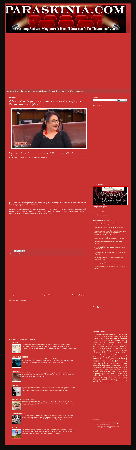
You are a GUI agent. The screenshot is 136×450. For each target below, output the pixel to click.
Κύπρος (102, 351)
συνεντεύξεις (97, 382)
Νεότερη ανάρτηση (15, 295)
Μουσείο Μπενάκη (121, 355)
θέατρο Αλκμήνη (98, 367)
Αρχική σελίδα (12, 91)
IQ (93, 336)
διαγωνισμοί (96, 363)
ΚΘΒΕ (125, 349)
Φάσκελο (15, 385)
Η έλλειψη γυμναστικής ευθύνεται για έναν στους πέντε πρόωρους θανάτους (44, 429)
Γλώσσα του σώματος (100, 340)
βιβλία (117, 361)
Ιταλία (120, 349)
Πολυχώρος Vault (107, 357)
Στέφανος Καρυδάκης (120, 357)
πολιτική (114, 380)
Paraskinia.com (102, 215)
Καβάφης (95, 351)
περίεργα (105, 380)
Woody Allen (98, 336)
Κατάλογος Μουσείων (75, 91)
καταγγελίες (122, 371)
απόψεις (96, 361)
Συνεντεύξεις (25, 91)
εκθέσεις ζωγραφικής (110, 363)
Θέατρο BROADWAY (110, 343)
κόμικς (119, 376)
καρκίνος (114, 371)
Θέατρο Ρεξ (96, 348)
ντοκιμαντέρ (112, 378)
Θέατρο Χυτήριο (105, 349)
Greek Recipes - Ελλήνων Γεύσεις (23, 399)
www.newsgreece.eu (18, 414)
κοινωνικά (110, 373)
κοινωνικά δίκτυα (121, 374)
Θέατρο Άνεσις (97, 345)
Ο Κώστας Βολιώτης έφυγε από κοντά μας (107, 224)
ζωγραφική (106, 365)
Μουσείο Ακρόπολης (106, 355)
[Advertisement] (34, 49)
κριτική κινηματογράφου (109, 375)
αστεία (17, 254)
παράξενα (96, 380)
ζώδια (113, 365)
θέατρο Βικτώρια (108, 367)
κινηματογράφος (99, 374)
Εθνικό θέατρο (114, 341)
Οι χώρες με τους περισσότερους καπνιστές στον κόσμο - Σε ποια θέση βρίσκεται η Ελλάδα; (49, 387)
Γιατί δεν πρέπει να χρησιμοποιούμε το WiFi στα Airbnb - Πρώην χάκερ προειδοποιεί (46, 358)
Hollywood (123, 335)
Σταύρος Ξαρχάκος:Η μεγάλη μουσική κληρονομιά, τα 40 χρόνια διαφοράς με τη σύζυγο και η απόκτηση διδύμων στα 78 (110, 232)
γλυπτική (124, 361)
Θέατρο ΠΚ (123, 347)
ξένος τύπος (122, 378)
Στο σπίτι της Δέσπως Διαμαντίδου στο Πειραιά (109, 227)
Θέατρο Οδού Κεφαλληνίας (109, 347)
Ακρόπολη (109, 338)
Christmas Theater (105, 335)
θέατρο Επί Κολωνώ (120, 367)
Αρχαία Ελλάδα (120, 338)
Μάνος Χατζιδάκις (112, 351)
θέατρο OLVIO (122, 365)
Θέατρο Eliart (122, 343)
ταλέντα (105, 382)
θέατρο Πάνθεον (98, 369)
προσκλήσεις (123, 380)
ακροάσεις (123, 359)
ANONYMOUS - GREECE (20, 357)
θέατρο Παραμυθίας (110, 369)
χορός (109, 382)
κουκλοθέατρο (97, 376)
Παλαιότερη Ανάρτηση (78, 295)
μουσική (104, 378)
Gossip (21, 254)
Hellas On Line (16, 428)
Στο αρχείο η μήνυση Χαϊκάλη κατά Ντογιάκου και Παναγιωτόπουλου (42, 415)
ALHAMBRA (96, 334)
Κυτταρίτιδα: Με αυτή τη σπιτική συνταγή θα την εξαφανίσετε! (40, 373)
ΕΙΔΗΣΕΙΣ (15, 343)
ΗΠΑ (101, 343)
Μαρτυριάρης (16, 371)
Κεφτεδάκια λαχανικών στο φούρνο (32, 401)
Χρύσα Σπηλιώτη (105, 359)
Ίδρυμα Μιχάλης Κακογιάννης (111, 337)
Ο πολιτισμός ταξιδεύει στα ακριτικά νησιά (107, 263)
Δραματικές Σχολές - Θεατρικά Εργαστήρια (48, 91)
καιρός (108, 371)
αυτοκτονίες (110, 361)
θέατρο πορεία (122, 369)
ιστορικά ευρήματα (99, 371)
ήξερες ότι (115, 359)
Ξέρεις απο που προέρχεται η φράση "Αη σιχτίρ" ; (110, 238)
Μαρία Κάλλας (115, 353)
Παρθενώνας (97, 357)
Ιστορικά (114, 349)
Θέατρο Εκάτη (107, 345)
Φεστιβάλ (96, 359)
